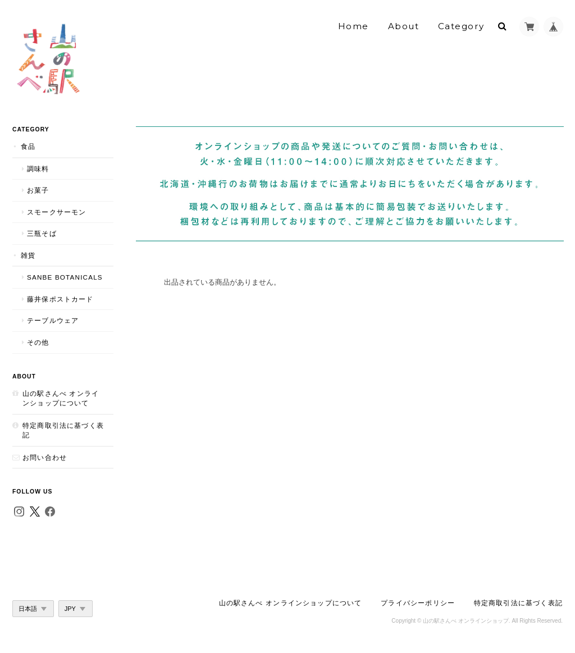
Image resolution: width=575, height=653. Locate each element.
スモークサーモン (56, 212)
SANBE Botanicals (65, 277)
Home (353, 26)
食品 (28, 146)
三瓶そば (42, 233)
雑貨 (28, 255)
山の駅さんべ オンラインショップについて (60, 398)
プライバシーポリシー (418, 603)
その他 (38, 342)
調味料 (38, 168)
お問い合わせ (44, 457)
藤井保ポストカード (60, 299)
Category (461, 26)
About (403, 26)
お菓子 (38, 190)
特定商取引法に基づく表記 (63, 430)
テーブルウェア (53, 320)
